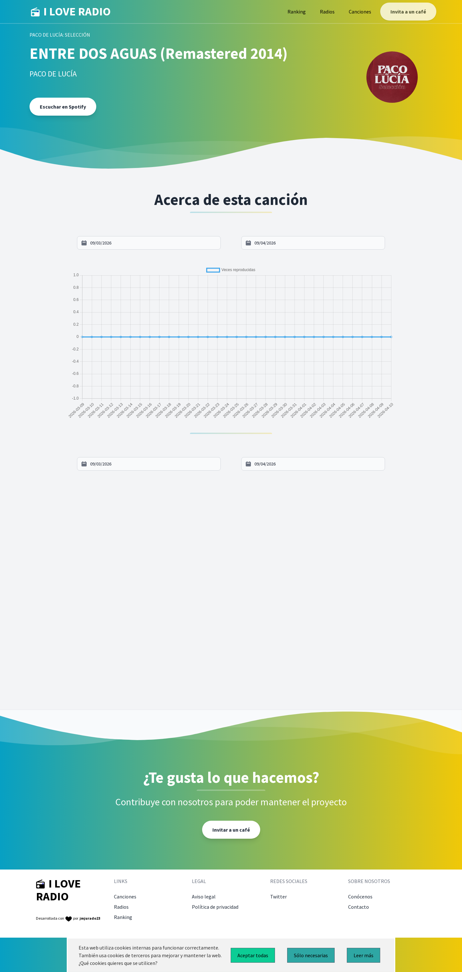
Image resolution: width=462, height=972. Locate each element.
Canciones (360, 11)
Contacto (358, 907)
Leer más (363, 955)
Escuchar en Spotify (63, 106)
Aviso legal (204, 896)
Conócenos (360, 896)
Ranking (296, 11)
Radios (327, 11)
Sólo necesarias (311, 955)
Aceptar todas (252, 955)
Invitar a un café (231, 829)
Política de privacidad (215, 907)
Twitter (278, 896)
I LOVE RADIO (71, 11)
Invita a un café (408, 11)
